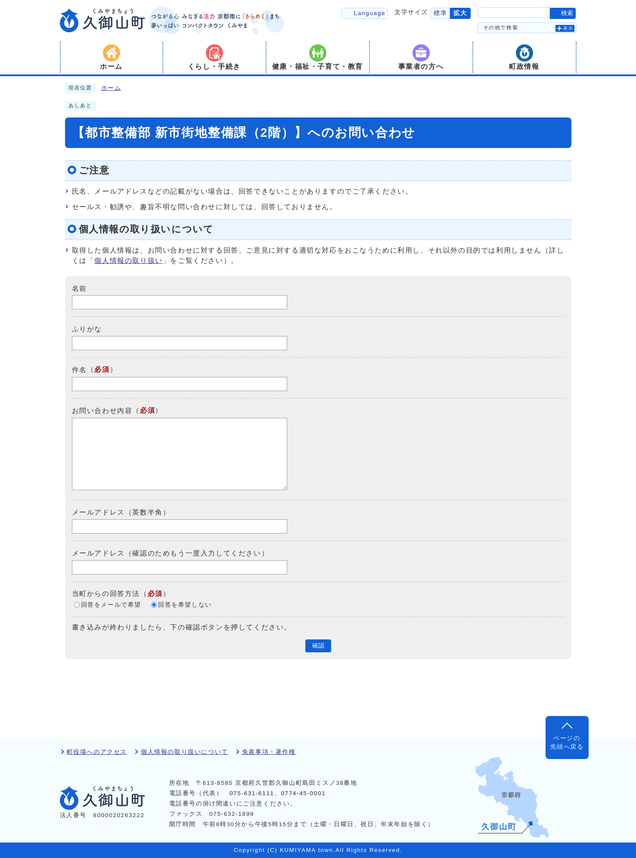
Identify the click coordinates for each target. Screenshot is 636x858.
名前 (79, 288)
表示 (568, 28)
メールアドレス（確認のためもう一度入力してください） (170, 553)
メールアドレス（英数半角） (121, 512)
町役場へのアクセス (97, 752)
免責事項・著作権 (269, 752)
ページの (567, 743)
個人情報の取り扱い (128, 260)
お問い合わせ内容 (102, 410)
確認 (318, 645)
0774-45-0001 (303, 793)
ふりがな (87, 329)
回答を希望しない (185, 605)
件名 (79, 369)
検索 (567, 13)
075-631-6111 (252, 793)
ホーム (111, 88)
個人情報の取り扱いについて (184, 752)
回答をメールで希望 (111, 605)
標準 (440, 13)
